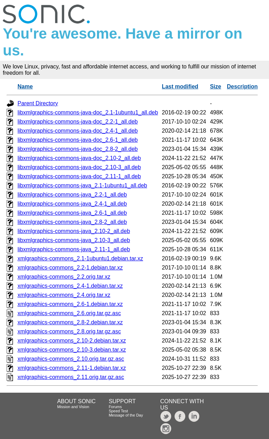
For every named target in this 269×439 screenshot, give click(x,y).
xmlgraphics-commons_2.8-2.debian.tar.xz (70, 322)
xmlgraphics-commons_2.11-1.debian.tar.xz (72, 368)
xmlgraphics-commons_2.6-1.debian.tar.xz (70, 304)
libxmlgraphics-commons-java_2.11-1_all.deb (74, 249)
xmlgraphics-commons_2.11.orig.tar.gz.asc (71, 377)
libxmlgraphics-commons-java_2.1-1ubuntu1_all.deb (82, 185)
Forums (115, 407)
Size (215, 86)
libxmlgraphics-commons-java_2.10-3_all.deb (74, 240)
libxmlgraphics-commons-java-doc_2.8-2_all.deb (78, 149)
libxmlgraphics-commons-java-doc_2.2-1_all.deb (78, 122)
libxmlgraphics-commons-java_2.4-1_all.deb (72, 204)
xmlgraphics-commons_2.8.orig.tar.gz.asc (69, 331)
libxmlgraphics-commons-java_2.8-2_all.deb (72, 222)
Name (25, 86)
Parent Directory (38, 103)
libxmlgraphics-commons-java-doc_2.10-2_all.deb (79, 158)
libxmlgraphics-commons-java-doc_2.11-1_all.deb (79, 176)
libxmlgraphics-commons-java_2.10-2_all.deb (74, 231)
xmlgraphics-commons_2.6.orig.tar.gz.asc (69, 313)
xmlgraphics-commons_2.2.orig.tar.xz (64, 277)
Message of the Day (126, 415)
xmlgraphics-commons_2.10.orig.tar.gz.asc (71, 359)
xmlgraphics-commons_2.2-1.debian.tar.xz (70, 268)
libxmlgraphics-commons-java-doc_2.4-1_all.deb (78, 131)
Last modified (180, 86)
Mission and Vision (73, 407)
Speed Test (118, 411)
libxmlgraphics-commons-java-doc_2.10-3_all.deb (79, 167)
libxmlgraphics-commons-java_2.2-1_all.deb (72, 195)
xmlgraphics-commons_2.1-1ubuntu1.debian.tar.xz (80, 258)
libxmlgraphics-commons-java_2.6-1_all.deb (72, 213)
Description (242, 86)
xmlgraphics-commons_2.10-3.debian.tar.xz (72, 350)
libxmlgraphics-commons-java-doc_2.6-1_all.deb (78, 140)
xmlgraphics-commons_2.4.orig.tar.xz (64, 295)
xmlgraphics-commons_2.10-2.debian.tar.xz (72, 341)
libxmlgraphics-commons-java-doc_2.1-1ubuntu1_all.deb (88, 112)
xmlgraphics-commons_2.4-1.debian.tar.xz (70, 286)
